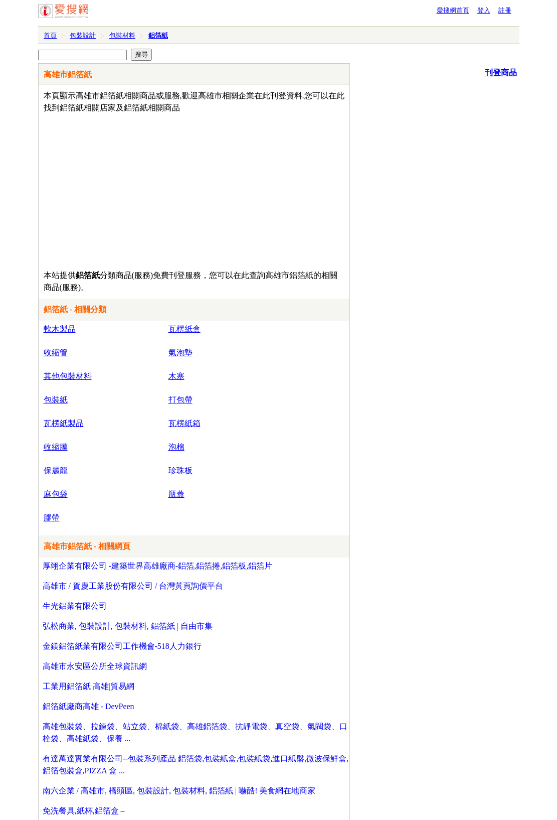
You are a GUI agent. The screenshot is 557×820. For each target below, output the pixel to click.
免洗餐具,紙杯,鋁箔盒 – (84, 810)
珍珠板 (180, 470)
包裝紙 (56, 399)
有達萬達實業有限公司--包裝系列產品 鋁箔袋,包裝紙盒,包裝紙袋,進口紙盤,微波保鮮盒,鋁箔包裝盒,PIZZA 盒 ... (196, 764)
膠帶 (52, 517)
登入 (483, 10)
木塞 (176, 376)
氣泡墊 (180, 352)
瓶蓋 (176, 494)
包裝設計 (83, 35)
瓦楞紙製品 (64, 423)
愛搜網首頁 (453, 10)
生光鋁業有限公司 (75, 606)
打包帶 (180, 399)
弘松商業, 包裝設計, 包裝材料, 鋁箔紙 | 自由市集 (128, 626)
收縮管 (56, 352)
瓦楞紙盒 (184, 329)
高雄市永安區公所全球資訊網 (95, 666)
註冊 (504, 10)
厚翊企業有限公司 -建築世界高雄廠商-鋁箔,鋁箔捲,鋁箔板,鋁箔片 (158, 566)
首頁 (50, 35)
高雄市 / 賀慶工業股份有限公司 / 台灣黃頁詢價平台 (133, 586)
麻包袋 (56, 494)
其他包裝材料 (68, 376)
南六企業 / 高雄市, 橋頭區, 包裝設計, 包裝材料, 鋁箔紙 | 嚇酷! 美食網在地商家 (179, 790)
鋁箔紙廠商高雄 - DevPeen (88, 706)
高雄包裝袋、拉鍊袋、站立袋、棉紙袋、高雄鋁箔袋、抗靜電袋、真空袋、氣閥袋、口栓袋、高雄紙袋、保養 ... (195, 732)
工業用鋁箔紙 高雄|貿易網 (88, 686)
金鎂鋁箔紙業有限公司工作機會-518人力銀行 (122, 646)
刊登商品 (501, 72)
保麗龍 (56, 470)
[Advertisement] (165, 189)
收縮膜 (56, 447)
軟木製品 (60, 329)
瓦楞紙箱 (184, 423)
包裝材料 (122, 35)
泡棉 (176, 447)
